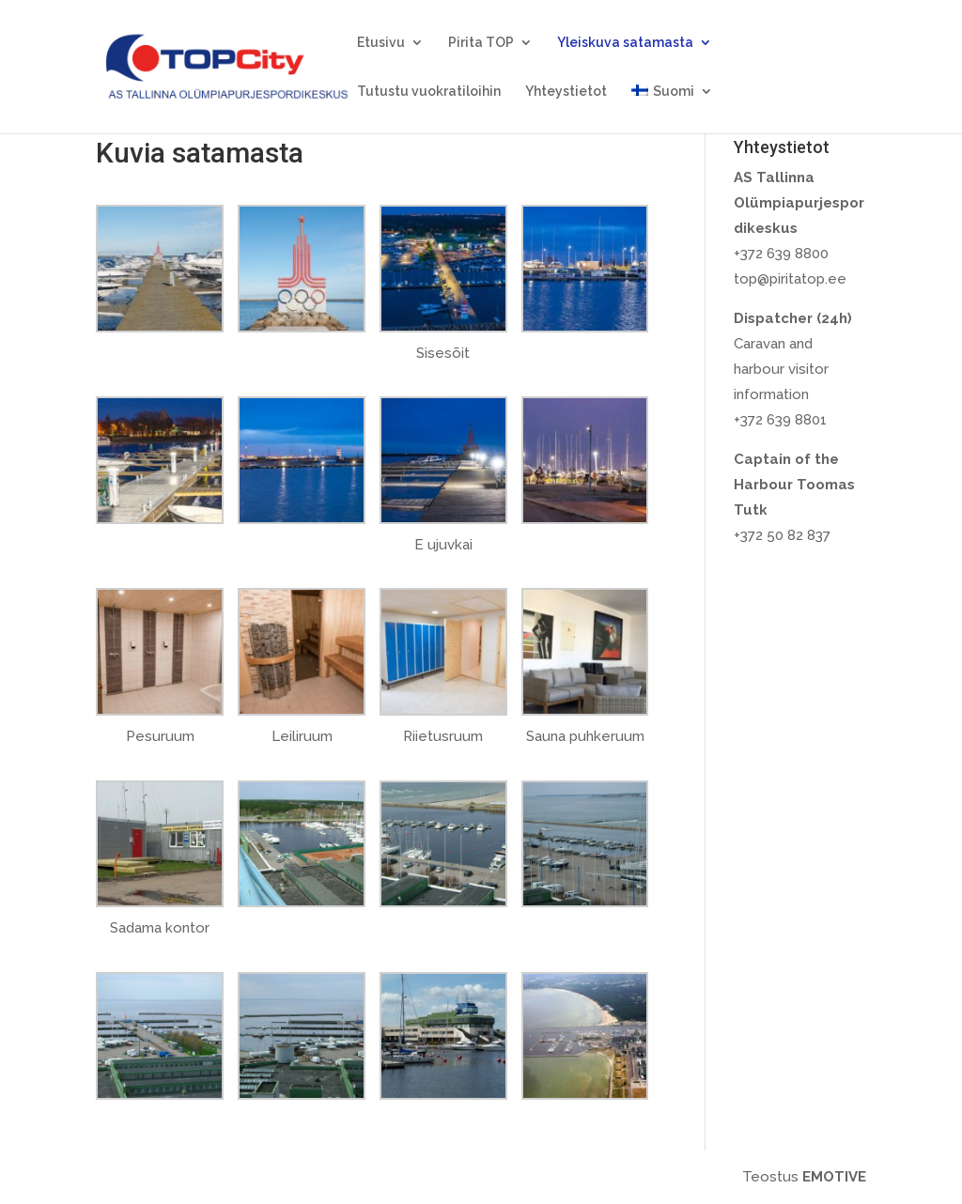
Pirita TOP (481, 43)
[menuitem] (671, 109)
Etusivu (381, 43)
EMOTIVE (834, 1176)
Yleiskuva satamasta (625, 43)
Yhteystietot (566, 92)
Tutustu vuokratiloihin (429, 92)
